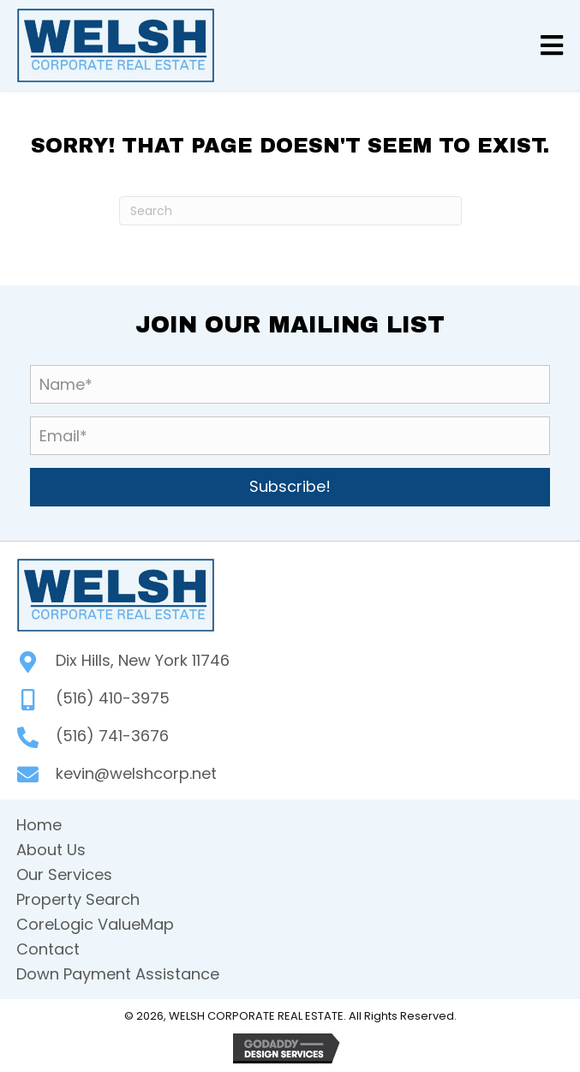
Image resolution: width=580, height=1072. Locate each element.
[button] (290, 487)
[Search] (290, 210)
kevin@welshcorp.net (136, 773)
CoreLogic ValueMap (95, 924)
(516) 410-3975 (113, 698)
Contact (48, 949)
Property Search (78, 899)
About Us (51, 849)
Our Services (64, 874)
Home (39, 824)
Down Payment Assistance (117, 974)
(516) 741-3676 (112, 735)
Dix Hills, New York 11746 (143, 660)
